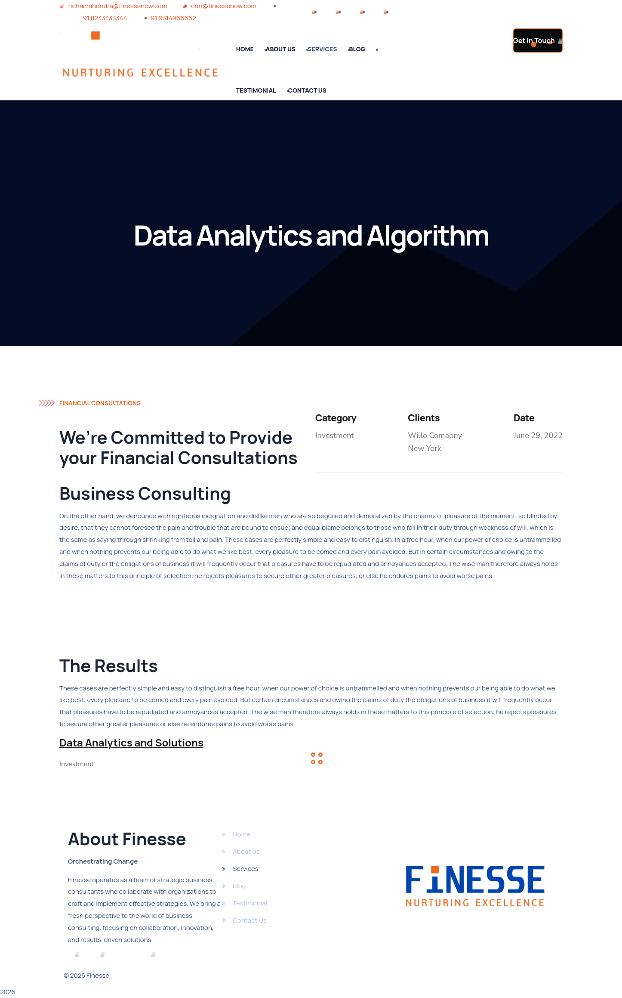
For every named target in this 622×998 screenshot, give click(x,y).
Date (524, 417)
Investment (334, 435)
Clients (424, 417)
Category (335, 417)
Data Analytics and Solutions (131, 742)
